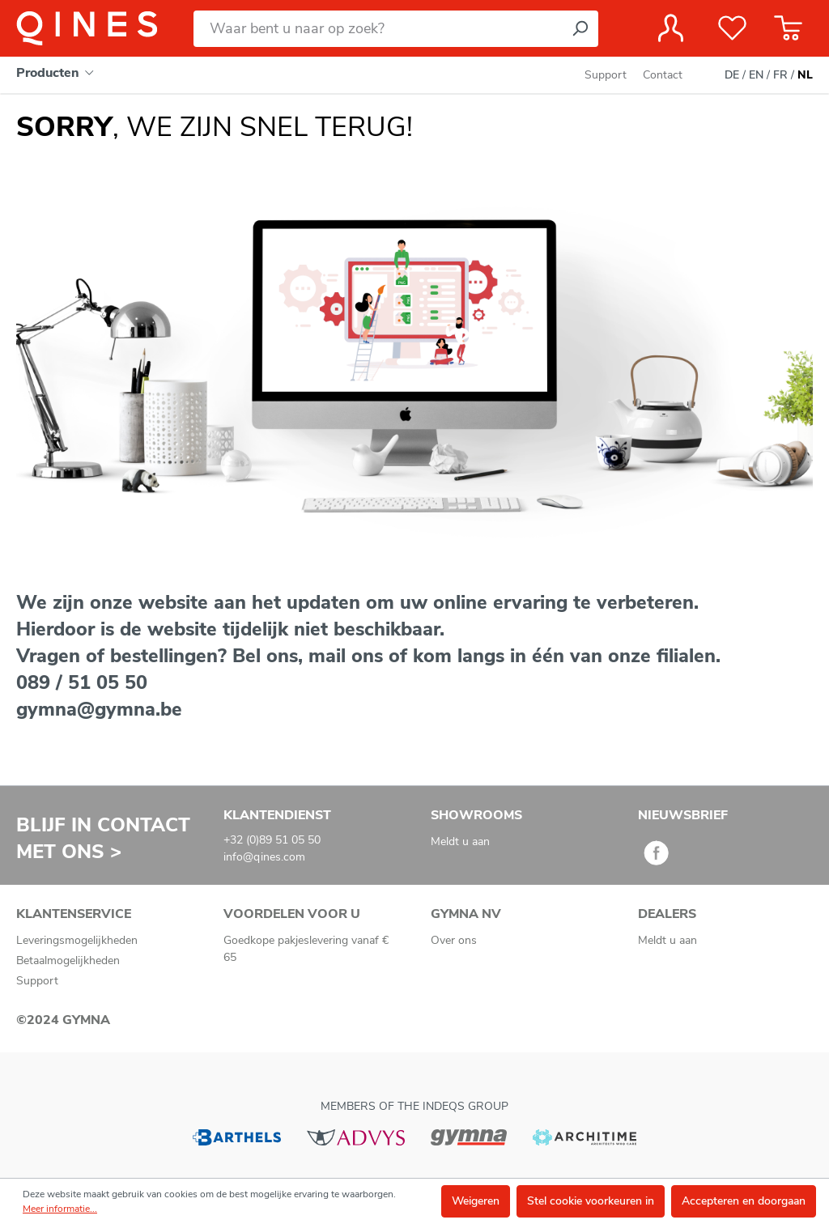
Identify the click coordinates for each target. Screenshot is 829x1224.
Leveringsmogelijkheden (77, 940)
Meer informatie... (60, 1208)
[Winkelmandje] (788, 28)
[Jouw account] (670, 28)
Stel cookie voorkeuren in (590, 1201)
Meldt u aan (460, 841)
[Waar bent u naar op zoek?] (377, 29)
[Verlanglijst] (732, 28)
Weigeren (476, 1201)
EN (756, 75)
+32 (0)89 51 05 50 (272, 840)
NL (805, 75)
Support (606, 75)
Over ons (454, 940)
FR (780, 75)
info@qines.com (264, 857)
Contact (662, 75)
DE (732, 75)
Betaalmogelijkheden (68, 960)
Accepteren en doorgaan (744, 1201)
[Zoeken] (579, 29)
